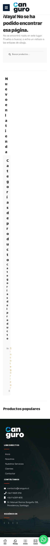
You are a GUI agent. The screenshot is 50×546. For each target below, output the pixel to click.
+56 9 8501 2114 (14, 493)
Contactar (10, 474)
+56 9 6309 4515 (15, 498)
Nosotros (9, 459)
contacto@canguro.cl (18, 488)
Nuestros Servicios (14, 464)
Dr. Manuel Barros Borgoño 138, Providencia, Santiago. (22, 504)
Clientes (9, 469)
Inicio (7, 454)
